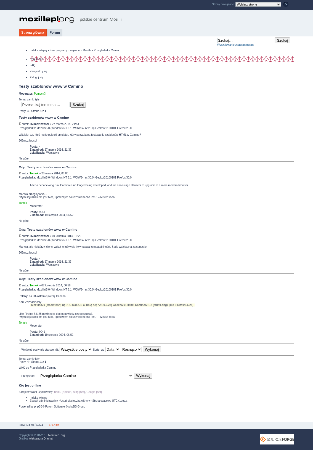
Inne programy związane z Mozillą (70, 50)
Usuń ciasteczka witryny (75, 400)
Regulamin (36, 59)
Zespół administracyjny (44, 400)
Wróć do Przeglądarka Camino (37, 367)
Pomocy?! (40, 93)
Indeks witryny (38, 50)
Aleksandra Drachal (41, 438)
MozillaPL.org (56, 435)
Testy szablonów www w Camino (51, 86)
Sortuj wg (106, 349)
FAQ (32, 65)
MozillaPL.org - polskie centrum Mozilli (70, 19)
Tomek (34, 173)
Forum (55, 32)
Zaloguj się (36, 77)
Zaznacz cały (33, 301)
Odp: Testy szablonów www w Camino (48, 167)
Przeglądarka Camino (107, 50)
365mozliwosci (39, 124)
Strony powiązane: (223, 4)
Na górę (24, 158)
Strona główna (32, 32)
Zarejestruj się (38, 71)
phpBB (38, 406)
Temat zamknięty (29, 99)
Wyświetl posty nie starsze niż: (57, 349)
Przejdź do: (28, 375)
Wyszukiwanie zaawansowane (235, 44)
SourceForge (277, 439)
